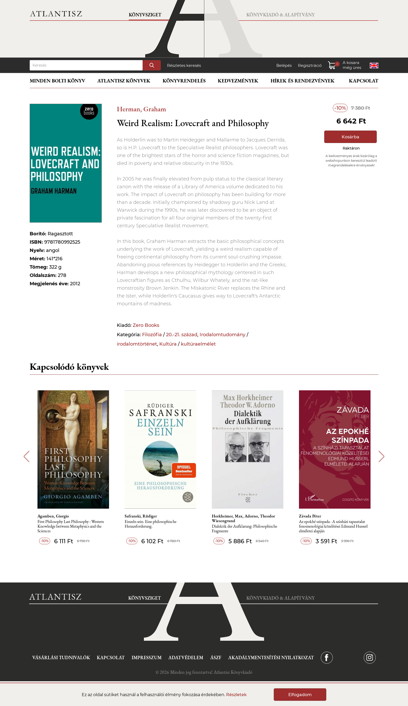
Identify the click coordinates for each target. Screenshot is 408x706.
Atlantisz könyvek (123, 80)
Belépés (284, 65)
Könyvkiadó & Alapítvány (280, 15)
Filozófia (152, 335)
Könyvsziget (145, 15)
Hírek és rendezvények (303, 80)
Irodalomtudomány (222, 335)
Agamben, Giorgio (53, 516)
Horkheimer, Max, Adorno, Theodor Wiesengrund (243, 518)
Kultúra (168, 344)
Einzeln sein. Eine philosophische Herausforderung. (150, 524)
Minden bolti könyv (57, 80)
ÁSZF (215, 657)
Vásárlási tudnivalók (61, 657)
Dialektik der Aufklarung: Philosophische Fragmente (244, 529)
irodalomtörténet (137, 344)
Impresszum (147, 657)
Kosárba (350, 136)
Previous (26, 456)
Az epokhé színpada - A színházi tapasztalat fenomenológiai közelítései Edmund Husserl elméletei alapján (333, 526)
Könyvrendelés (184, 80)
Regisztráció (310, 65)
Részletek (236, 694)
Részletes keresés (184, 65)
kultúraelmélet (198, 344)
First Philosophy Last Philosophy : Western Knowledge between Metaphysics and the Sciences (70, 526)
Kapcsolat (363, 80)
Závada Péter (310, 516)
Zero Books (146, 325)
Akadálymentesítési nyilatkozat (271, 657)
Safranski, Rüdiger (141, 516)
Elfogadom (300, 694)
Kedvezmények (238, 80)
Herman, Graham (141, 108)
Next (381, 456)
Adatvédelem (185, 657)
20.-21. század (181, 335)
